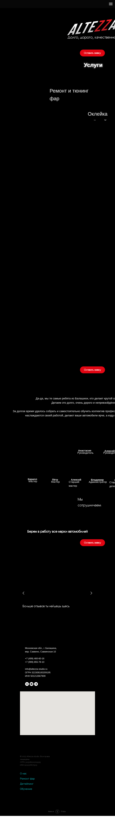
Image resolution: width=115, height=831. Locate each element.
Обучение (26, 788)
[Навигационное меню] (110, 4)
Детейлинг (26, 783)
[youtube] (31, 684)
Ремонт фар (27, 778)
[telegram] (36, 684)
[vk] (27, 684)
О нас (23, 773)
